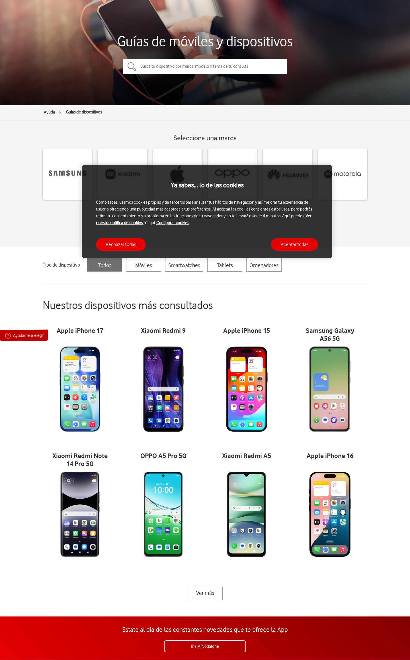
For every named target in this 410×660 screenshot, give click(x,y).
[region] (207, 211)
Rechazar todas (121, 244)
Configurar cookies (172, 222)
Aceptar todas (294, 244)
